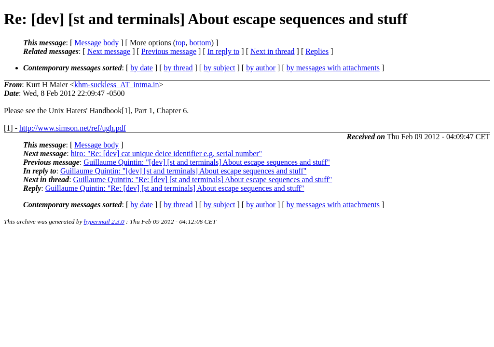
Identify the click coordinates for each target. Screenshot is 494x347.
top (180, 43)
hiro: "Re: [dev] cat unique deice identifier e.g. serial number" (166, 153)
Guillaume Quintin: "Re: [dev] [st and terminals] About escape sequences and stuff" (202, 179)
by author (260, 68)
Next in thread (272, 51)
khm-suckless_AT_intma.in (116, 84)
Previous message (168, 51)
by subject (219, 68)
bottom (200, 43)
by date (141, 68)
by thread (178, 68)
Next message (108, 51)
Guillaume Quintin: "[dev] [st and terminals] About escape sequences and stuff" (206, 162)
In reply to (223, 51)
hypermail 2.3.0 (104, 221)
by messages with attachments (333, 68)
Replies (317, 51)
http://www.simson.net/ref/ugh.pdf (72, 128)
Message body (96, 43)
